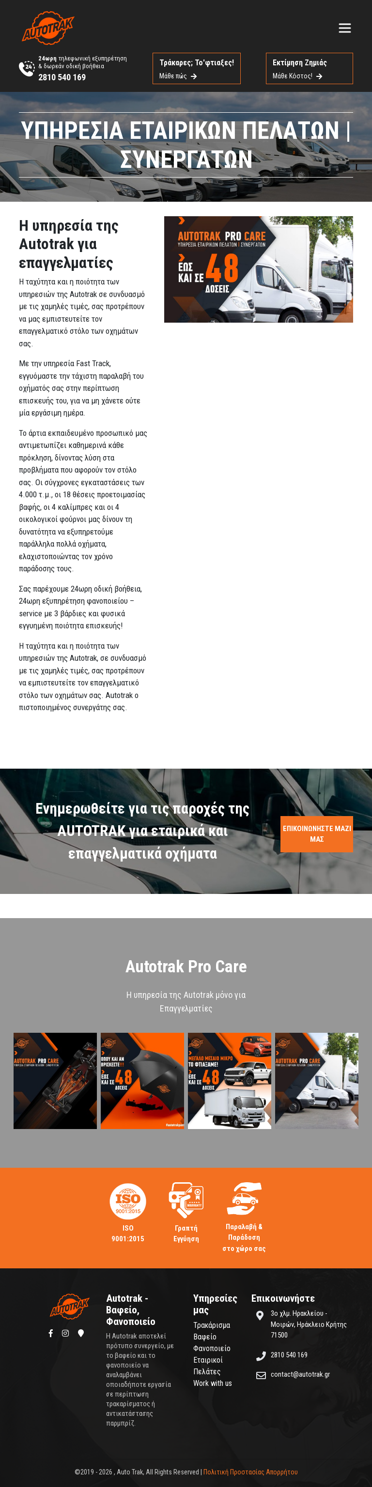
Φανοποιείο (212, 1348)
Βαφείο (205, 1336)
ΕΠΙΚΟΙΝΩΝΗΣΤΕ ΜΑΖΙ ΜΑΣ (317, 834)
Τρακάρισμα (211, 1325)
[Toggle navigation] (345, 28)
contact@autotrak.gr (300, 1374)
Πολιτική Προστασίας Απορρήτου (250, 1472)
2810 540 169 (62, 77)
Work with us (212, 1383)
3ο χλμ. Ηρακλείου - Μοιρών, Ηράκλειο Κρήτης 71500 (309, 1324)
